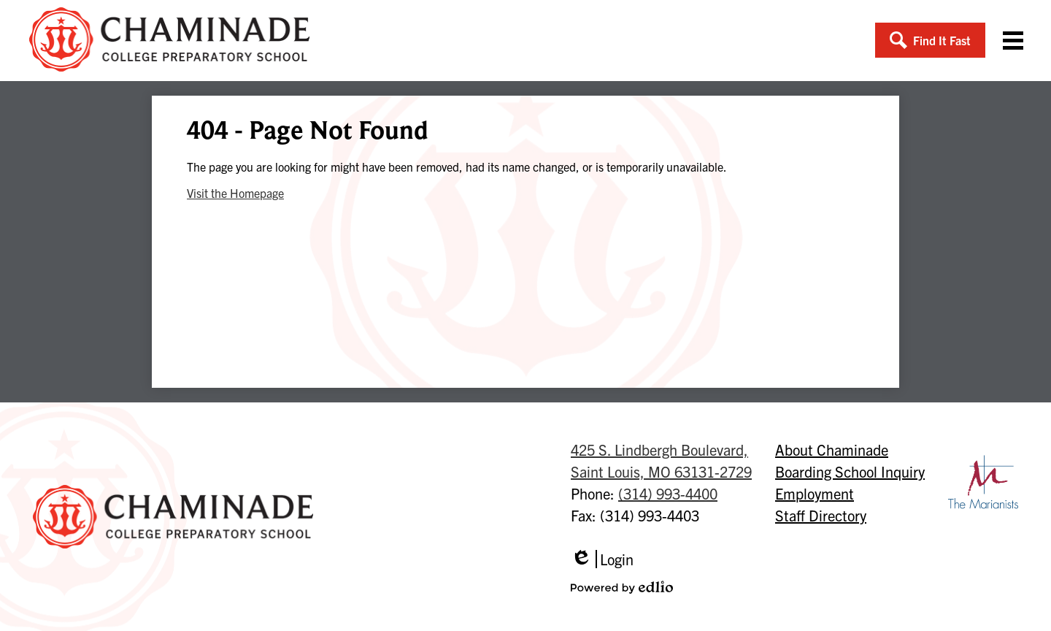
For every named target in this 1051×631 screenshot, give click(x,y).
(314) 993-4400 (667, 493)
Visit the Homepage (235, 193)
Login (602, 559)
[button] (930, 40)
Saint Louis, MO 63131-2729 (661, 460)
